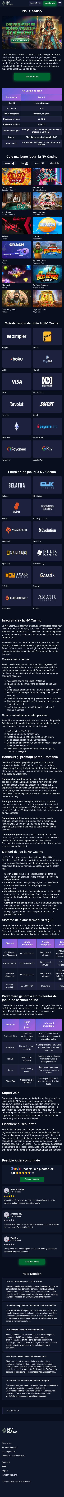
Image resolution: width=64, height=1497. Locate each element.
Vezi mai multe (32, 1262)
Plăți (4, 1466)
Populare (9, 163)
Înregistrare (50, 3)
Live (24, 163)
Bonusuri (6, 1462)
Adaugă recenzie (32, 1179)
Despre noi (6, 1443)
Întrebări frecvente (10, 1475)
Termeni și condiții (9, 1447)
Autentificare (35, 3)
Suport (5, 1471)
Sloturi (54, 163)
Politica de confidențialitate (13, 1456)
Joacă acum (32, 76)
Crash (39, 163)
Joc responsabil (8, 1451)
